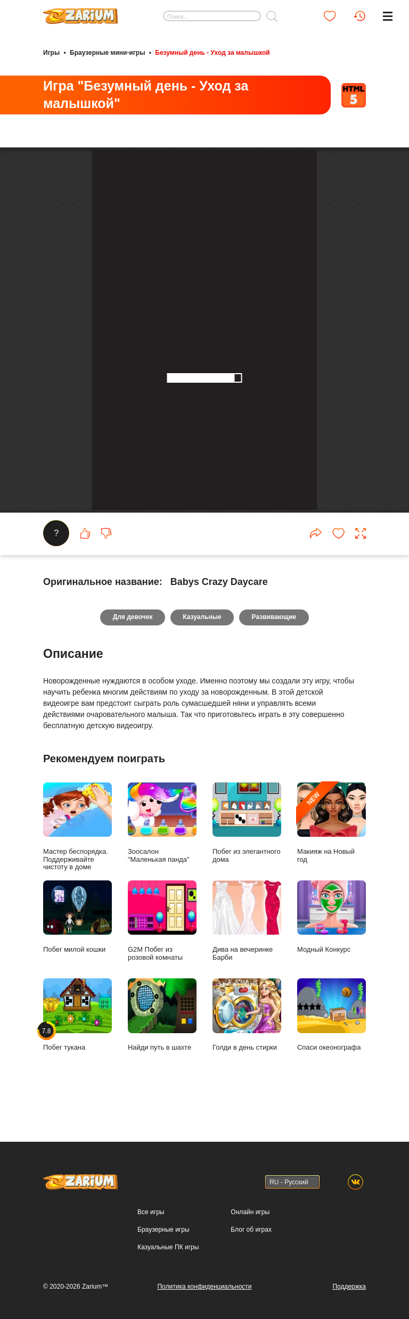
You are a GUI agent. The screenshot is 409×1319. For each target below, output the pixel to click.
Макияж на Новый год (331, 975)
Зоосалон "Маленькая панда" (162, 975)
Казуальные (202, 770)
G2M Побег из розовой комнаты (162, 1073)
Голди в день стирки (246, 1168)
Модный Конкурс (331, 1069)
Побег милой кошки (77, 1069)
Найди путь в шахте (162, 1168)
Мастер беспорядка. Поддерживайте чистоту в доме (77, 979)
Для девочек (132, 770)
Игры (51, 52)
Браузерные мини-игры (107, 52)
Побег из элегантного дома (246, 975)
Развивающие (274, 770)
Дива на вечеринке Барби (246, 1073)
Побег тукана (77, 1168)
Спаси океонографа (331, 1168)
